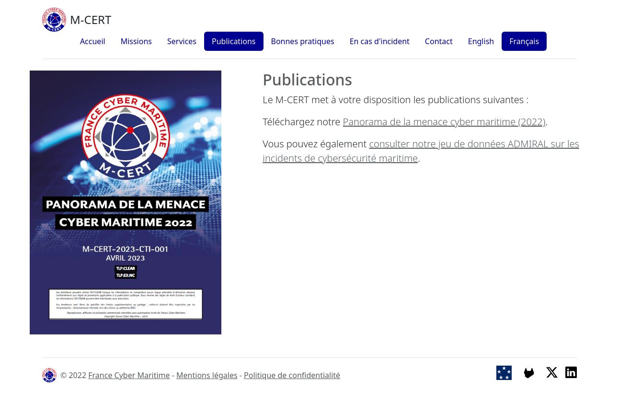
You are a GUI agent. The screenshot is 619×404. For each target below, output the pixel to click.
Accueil (92, 41)
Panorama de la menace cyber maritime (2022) (444, 121)
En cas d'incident (380, 41)
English (481, 41)
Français (524, 41)
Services (181, 41)
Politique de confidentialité (292, 375)
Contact (439, 41)
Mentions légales (207, 375)
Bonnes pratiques (302, 41)
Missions (136, 41)
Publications (233, 41)
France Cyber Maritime (129, 375)
